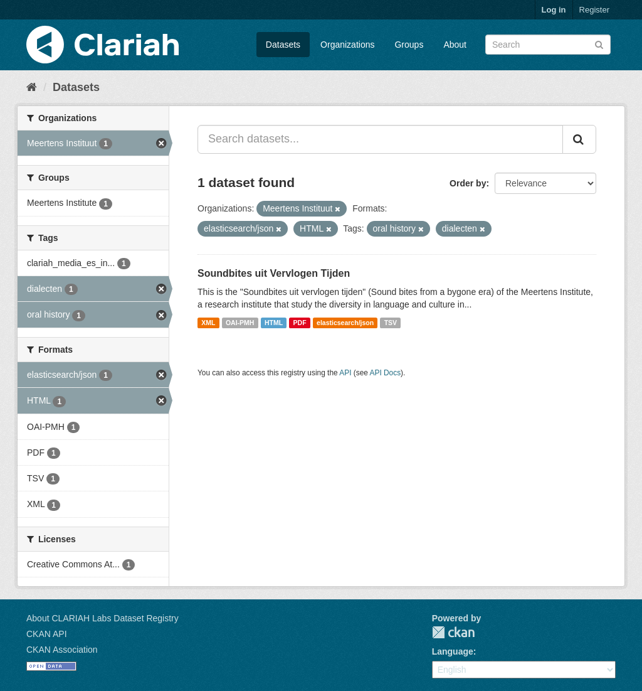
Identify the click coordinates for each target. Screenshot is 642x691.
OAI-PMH (240, 322)
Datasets (283, 45)
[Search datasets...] (380, 139)
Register (594, 9)
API (345, 372)
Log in (554, 9)
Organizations (347, 45)
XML (208, 322)
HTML (274, 322)
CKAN (453, 632)
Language (452, 651)
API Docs (385, 372)
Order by (468, 183)
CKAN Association (62, 650)
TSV (390, 322)
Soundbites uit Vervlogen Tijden (273, 273)
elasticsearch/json (345, 322)
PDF (300, 322)
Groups (408, 45)
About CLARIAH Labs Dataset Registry (102, 618)
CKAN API (46, 634)
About (454, 45)
